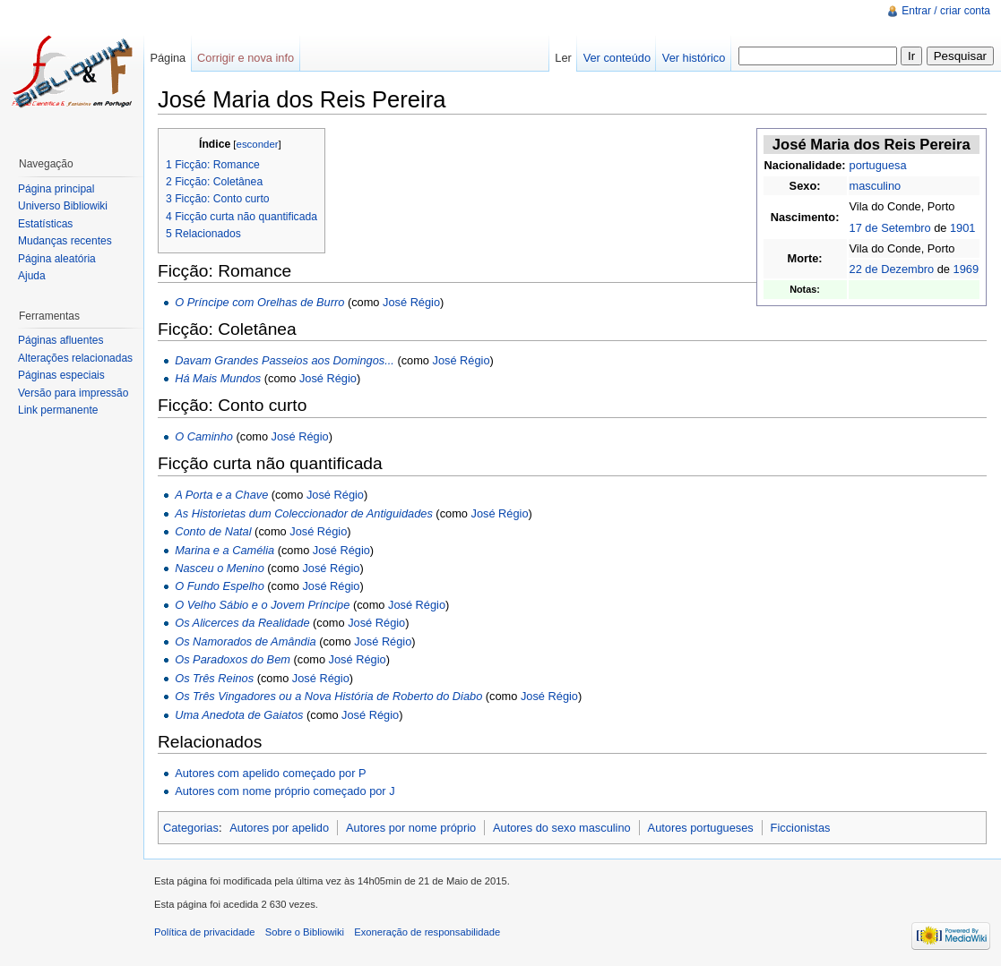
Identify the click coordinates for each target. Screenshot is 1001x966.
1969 (966, 269)
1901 (962, 228)
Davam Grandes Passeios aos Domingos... (284, 360)
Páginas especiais (61, 375)
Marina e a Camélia (224, 550)
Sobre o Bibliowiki (304, 932)
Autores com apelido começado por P (270, 773)
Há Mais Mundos (218, 378)
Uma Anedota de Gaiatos (239, 715)
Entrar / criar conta (946, 10)
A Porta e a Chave (221, 494)
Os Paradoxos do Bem (232, 659)
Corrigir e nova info (245, 57)
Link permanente (58, 410)
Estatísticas (45, 224)
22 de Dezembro (892, 269)
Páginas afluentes (60, 340)
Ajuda (32, 275)
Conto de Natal (213, 531)
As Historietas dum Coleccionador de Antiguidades (304, 513)
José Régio (411, 302)
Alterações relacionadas (75, 358)
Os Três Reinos (214, 678)
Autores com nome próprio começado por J (284, 791)
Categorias (191, 827)
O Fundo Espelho (219, 586)
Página (168, 57)
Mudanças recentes (65, 241)
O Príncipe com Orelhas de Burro (259, 302)
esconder (258, 144)
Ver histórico (693, 57)
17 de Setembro (890, 228)
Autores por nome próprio (411, 827)
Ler (563, 57)
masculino (876, 185)
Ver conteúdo (617, 57)
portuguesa (878, 165)
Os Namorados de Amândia (245, 641)
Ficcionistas (801, 827)
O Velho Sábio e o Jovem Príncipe (262, 604)
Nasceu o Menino (219, 568)
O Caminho (204, 436)
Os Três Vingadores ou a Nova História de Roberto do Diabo (328, 696)
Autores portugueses (701, 827)
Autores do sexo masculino (562, 827)
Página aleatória (57, 258)
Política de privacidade (204, 932)
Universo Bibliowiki (63, 206)
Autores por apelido (279, 827)
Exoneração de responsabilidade (427, 932)
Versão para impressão (73, 393)
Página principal (56, 189)
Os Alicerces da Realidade (242, 622)
